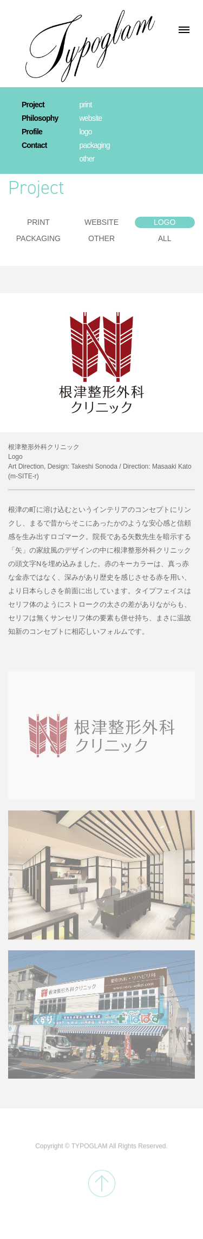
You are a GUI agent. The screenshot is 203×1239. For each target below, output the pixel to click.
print (85, 104)
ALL (165, 238)
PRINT (38, 222)
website (90, 118)
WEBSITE (101, 222)
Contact (34, 145)
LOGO (164, 222)
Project (33, 104)
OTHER (101, 238)
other (86, 158)
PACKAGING (38, 238)
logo (85, 131)
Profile (32, 131)
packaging (94, 145)
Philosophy (40, 118)
